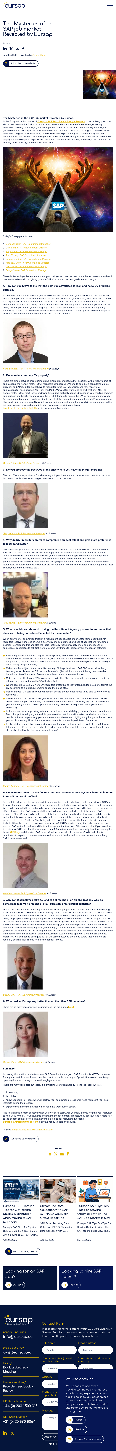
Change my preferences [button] (88, 1439)
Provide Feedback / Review (18, 1361)
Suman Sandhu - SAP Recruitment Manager (28, 227)
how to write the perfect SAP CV (20, 376)
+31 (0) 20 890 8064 (19, 1394)
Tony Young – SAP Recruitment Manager (24, 591)
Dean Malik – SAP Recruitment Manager (24, 963)
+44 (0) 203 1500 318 (20, 1378)
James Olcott (39, 55)
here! (71, 975)
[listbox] (95, 1356)
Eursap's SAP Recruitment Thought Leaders (61, 89)
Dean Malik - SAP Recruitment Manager (26, 235)
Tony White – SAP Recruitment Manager (24, 501)
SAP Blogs (14, 800)
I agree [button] (78, 1420)
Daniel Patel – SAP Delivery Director (22, 431)
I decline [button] (79, 1429)
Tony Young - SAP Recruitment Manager (27, 223)
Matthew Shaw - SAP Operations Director (27, 231)
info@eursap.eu (18, 1309)
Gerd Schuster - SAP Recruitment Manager (28, 212)
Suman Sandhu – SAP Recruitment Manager (26, 754)
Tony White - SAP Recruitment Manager (26, 219)
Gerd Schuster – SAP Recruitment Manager (25, 337)
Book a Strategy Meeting (15, 1342)
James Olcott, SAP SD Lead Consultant (31, 1098)
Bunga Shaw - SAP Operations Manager (26, 238)
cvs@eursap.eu (17, 1325)
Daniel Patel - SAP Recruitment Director (26, 216)
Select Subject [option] (90, 1356)
